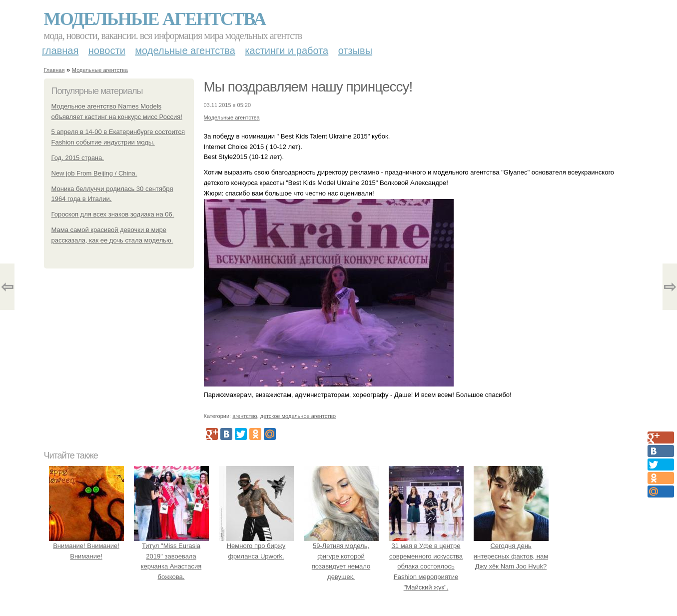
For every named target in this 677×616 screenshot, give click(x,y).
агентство (244, 416)
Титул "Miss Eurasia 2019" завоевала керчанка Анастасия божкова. (171, 556)
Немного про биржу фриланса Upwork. (256, 546)
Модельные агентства (155, 19)
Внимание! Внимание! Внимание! (86, 546)
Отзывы (355, 50)
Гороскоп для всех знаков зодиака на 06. (112, 214)
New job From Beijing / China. (94, 173)
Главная (60, 50)
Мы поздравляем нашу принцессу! (308, 86)
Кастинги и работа (286, 50)
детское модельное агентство (298, 416)
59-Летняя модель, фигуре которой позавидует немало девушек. (341, 556)
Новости (106, 50)
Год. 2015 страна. (77, 158)
